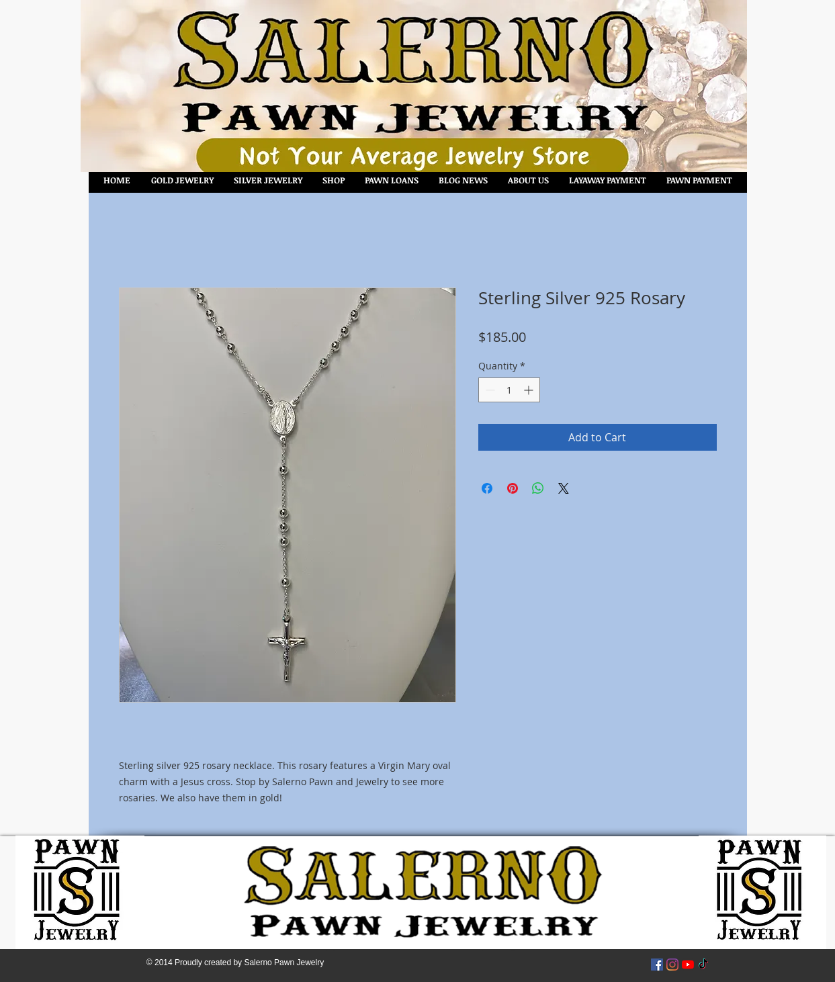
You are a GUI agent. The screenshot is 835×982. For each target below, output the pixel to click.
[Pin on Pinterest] (512, 488)
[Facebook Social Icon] (657, 964)
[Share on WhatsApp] (538, 488)
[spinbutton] (509, 390)
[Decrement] (488, 390)
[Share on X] (564, 488)
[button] (333, 180)
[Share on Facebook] (487, 488)
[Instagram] (672, 964)
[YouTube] (688, 964)
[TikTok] (703, 964)
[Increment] (529, 390)
